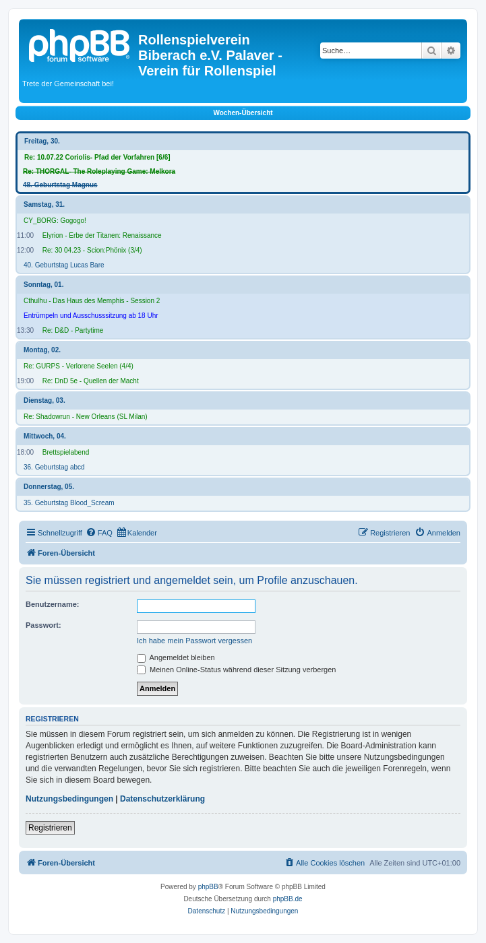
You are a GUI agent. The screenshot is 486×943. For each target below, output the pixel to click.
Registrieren (50, 828)
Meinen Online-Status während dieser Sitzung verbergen (236, 669)
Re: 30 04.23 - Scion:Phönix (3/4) (92, 250)
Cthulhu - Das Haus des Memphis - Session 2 (92, 300)
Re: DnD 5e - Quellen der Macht (90, 381)
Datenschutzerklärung (162, 799)
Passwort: (43, 625)
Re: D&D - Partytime (73, 330)
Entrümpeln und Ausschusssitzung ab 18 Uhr (91, 315)
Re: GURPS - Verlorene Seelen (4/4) (78, 366)
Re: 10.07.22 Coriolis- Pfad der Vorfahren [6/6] (97, 157)
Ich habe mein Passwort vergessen (194, 641)
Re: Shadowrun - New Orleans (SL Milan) (86, 416)
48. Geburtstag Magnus (60, 185)
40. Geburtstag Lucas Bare (64, 265)
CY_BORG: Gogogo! (55, 220)
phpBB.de (288, 899)
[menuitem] (99, 533)
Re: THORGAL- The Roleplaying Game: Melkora (99, 171)
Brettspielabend (66, 452)
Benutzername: (52, 604)
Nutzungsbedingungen (69, 799)
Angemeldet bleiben (176, 657)
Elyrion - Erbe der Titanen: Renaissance (102, 235)
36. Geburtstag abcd (54, 467)
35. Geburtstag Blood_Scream (69, 503)
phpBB (208, 886)
